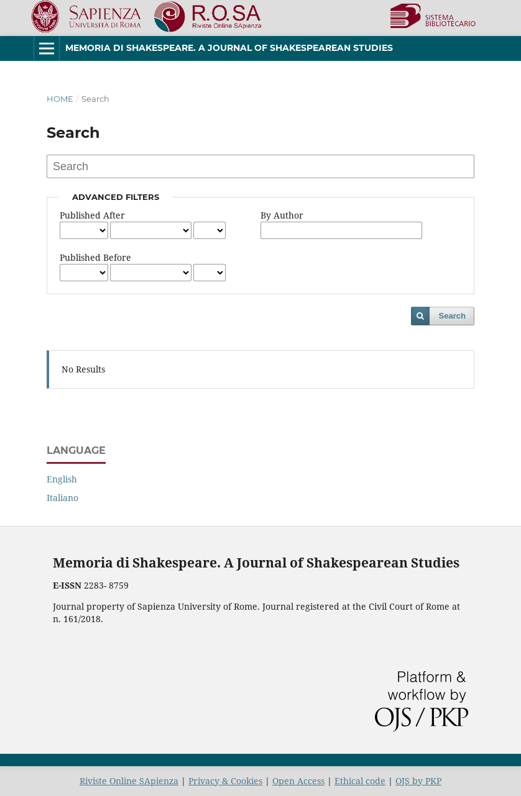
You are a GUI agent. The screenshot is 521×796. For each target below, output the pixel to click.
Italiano (62, 498)
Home (60, 99)
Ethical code (359, 781)
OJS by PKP (418, 781)
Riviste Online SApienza (129, 781)
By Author (281, 215)
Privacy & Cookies (225, 781)
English (62, 479)
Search (452, 315)
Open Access (298, 781)
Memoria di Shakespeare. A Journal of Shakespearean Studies (229, 47)
